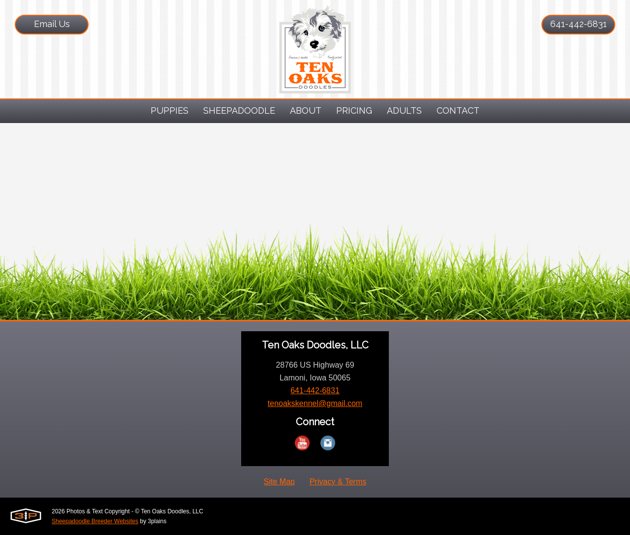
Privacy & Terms (338, 481)
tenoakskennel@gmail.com (315, 403)
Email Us (52, 24)
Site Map (279, 481)
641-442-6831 (578, 24)
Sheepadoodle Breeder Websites (95, 521)
